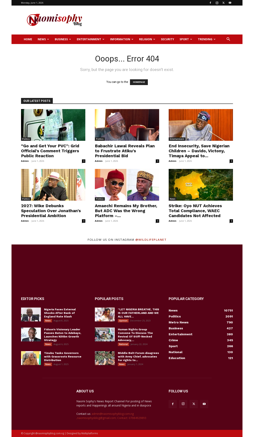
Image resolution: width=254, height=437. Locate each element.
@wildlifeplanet (151, 240)
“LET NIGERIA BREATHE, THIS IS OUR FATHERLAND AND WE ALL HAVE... (138, 313)
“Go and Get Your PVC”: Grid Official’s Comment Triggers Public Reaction (50, 150)
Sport (186, 39)
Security (167, 39)
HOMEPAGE (139, 82)
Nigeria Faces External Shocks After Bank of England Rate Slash (60, 313)
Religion (147, 39)
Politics (26, 139)
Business (63, 39)
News (43, 39)
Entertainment (90, 39)
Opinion (123, 320)
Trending (207, 39)
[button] (228, 39)
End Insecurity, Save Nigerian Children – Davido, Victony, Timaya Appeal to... (199, 150)
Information (121, 39)
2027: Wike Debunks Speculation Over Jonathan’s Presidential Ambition (51, 210)
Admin (25, 160)
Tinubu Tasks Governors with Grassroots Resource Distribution (62, 356)
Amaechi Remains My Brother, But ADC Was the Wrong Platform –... (126, 210)
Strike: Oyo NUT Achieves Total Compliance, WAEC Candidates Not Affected (195, 210)
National (123, 344)
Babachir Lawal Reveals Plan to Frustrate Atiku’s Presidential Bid (125, 150)
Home (28, 39)
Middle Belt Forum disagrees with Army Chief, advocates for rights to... (138, 356)
